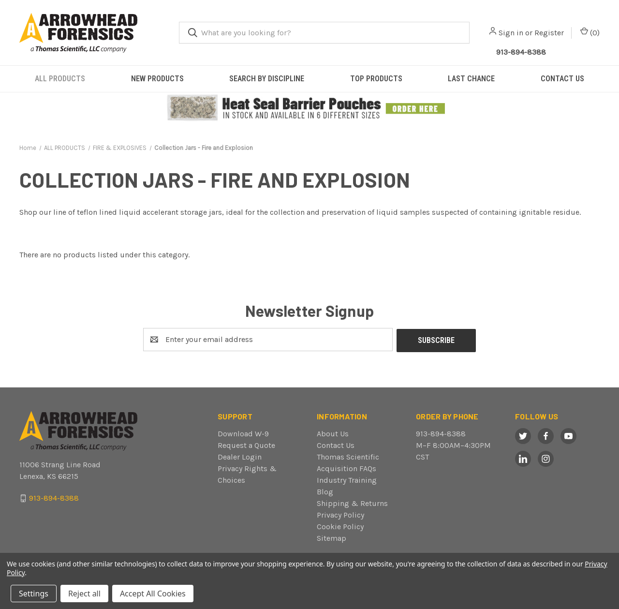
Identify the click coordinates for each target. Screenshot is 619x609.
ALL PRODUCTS (60, 78)
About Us (333, 432)
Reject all (84, 593)
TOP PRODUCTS (376, 78)
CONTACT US (562, 78)
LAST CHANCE (471, 78)
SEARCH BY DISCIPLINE (266, 78)
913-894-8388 (441, 432)
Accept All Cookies (153, 593)
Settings (33, 593)
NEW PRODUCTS (157, 78)
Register (549, 32)
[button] (309, 108)
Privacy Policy (340, 514)
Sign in (511, 32)
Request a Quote (246, 444)
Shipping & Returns (352, 502)
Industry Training (347, 479)
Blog (325, 490)
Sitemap (331, 537)
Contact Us (335, 444)
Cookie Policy (340, 525)
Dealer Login (240, 455)
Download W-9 (243, 432)
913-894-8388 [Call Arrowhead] (521, 52)
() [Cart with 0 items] (590, 32)
